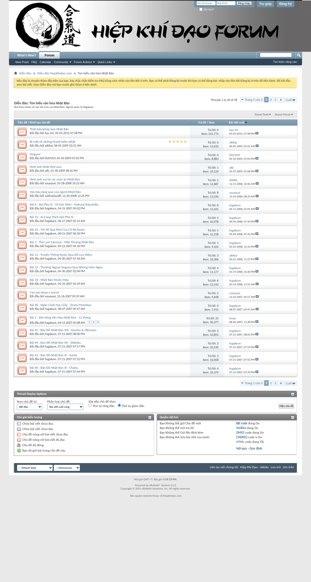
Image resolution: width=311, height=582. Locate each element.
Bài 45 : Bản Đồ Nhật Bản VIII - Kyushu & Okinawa (63, 330)
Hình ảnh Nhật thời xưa (45, 167)
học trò (49, 133)
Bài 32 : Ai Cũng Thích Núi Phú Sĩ (51, 217)
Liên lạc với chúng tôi (224, 467)
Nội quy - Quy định (249, 448)
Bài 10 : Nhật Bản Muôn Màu (49, 280)
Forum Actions (83, 62)
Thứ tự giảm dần (131, 406)
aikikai (49, 145)
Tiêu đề (22, 122)
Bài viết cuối (238, 122)
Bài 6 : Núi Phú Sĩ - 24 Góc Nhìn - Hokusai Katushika (64, 204)
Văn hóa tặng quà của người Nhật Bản (55, 192)
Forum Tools (262, 114)
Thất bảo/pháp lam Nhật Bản (49, 129)
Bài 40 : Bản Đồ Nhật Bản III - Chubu (54, 368)
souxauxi (50, 183)
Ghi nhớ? (206, 9)
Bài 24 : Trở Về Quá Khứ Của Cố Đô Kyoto (57, 229)
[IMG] (240, 432)
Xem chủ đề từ (27, 401)
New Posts (22, 62)
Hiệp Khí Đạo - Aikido (254, 467)
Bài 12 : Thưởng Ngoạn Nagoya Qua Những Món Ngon (66, 267)
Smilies (241, 428)
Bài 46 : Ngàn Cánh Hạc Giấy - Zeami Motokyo (60, 305)
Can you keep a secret (44, 292)
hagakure (50, 208)
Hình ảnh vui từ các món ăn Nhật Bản (55, 179)
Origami (35, 154)
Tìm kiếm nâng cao (285, 61)
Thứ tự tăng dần (101, 406)
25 (216, 318)
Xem (212, 122)
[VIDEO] (241, 437)
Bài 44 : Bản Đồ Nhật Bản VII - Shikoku (55, 342)
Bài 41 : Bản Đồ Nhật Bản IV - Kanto (53, 355)
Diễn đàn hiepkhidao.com (54, 73)
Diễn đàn (25, 73)
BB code (241, 423)
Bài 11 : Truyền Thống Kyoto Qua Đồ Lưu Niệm (61, 255)
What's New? (26, 55)
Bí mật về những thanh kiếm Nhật (52, 142)
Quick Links (104, 62)
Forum (49, 55)
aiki (47, 170)
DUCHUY (50, 158)
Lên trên (288, 467)
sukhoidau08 (53, 196)
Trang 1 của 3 (254, 99)
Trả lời (202, 122)
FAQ (34, 62)
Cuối (291, 100)
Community (61, 62)
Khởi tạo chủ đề (40, 122)
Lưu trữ (276, 467)
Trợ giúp (265, 4)
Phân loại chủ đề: (59, 401)
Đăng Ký (285, 4)
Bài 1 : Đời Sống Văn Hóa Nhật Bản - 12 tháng (60, 317)
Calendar (45, 62)
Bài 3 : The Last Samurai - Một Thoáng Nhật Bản (62, 242)
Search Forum (283, 114)
